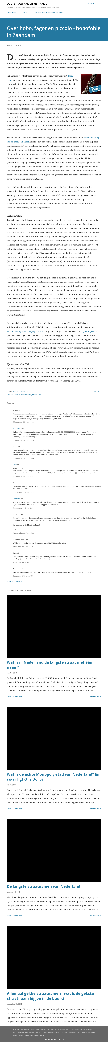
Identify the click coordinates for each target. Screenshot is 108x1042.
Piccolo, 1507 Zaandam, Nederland (27, 395)
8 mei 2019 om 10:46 (21, 562)
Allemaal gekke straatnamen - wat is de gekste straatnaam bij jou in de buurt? (50, 996)
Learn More (50, 1039)
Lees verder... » (95, 696)
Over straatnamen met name (27, 3)
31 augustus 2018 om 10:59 (23, 508)
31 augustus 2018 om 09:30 (23, 492)
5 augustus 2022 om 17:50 (23, 576)
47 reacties (17, 696)
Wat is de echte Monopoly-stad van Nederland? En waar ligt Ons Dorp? (53, 777)
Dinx (14, 465)
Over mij (24, 12)
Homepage (11, 12)
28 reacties (17, 916)
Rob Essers (17, 428)
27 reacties (17, 808)
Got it (62, 1039)
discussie (16, 392)
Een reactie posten (14, 581)
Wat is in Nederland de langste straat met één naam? (49, 665)
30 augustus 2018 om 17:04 (23, 458)
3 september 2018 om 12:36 (23, 533)
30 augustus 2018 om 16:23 (23, 440)
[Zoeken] (91, 3)
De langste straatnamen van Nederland (43, 886)
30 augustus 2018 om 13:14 (23, 422)
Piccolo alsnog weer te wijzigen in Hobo (26, 331)
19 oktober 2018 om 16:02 (23, 547)
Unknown (17, 499)
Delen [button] (96, 392)
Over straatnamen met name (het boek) (47, 12)
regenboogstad (88, 331)
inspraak (24, 392)
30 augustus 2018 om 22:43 (23, 476)
